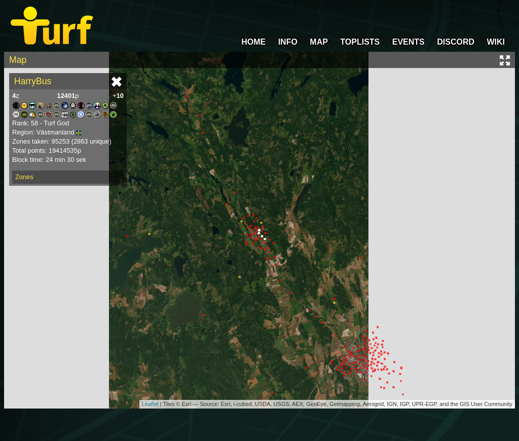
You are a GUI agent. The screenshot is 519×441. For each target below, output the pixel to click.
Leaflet (150, 404)
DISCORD (455, 42)
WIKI (496, 42)
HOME (253, 42)
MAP (319, 42)
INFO (288, 42)
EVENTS (408, 42)
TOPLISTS (360, 42)
